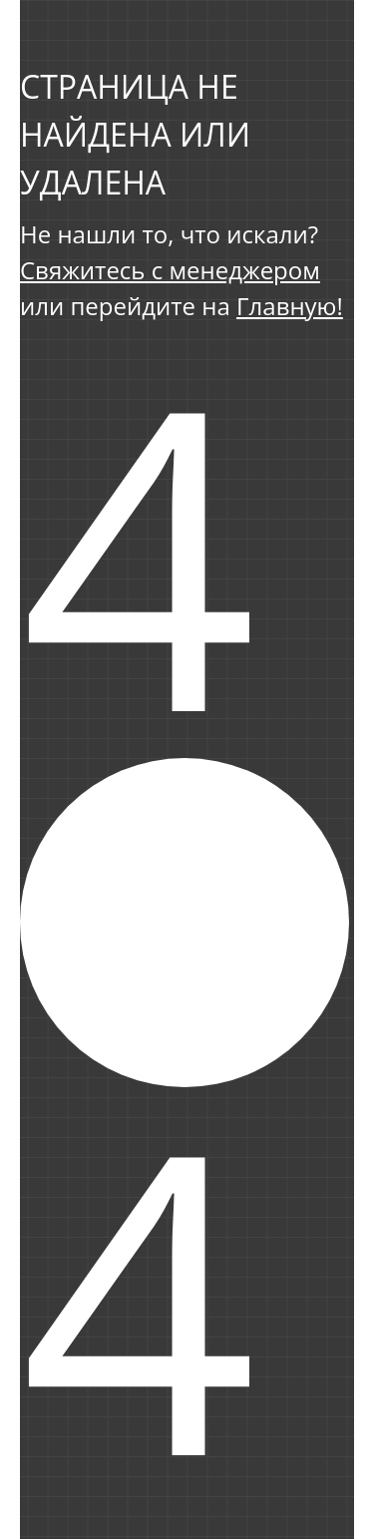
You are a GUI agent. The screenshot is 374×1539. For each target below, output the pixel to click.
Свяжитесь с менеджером (170, 269)
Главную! (289, 305)
